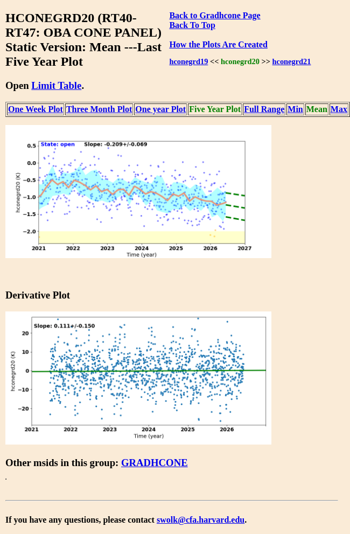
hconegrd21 (291, 61)
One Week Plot (35, 109)
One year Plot (160, 109)
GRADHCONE (154, 462)
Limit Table (56, 85)
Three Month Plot (99, 109)
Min (295, 109)
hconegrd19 (188, 61)
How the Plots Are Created (218, 44)
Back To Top (192, 25)
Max (339, 109)
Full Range (264, 109)
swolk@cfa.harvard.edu (200, 519)
